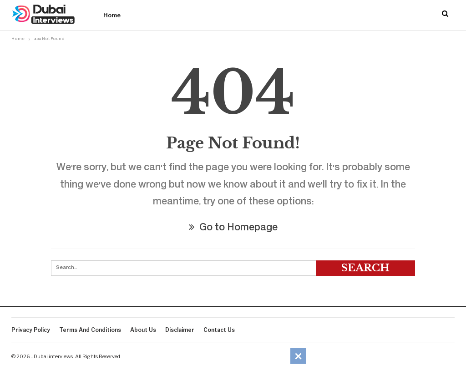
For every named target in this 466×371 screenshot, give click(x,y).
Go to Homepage (233, 228)
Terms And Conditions (90, 329)
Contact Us (219, 329)
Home (112, 15)
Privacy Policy (30, 329)
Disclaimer (179, 329)
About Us (143, 329)
